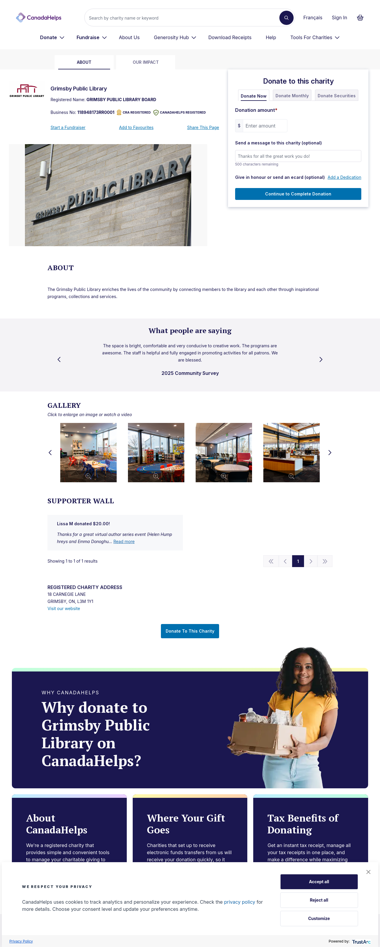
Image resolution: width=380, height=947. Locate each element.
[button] (368, 872)
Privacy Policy (21, 941)
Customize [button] (319, 918)
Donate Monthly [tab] (292, 95)
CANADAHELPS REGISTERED (179, 112)
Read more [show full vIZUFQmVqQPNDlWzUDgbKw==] (123, 541)
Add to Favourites (136, 127)
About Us (129, 37)
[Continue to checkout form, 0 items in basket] (362, 17)
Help (271, 37)
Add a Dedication (344, 177)
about (84, 62)
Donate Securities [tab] (337, 95)
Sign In (339, 17)
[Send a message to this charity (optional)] (298, 156)
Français (312, 17)
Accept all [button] (319, 881)
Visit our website (64, 608)
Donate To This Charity (190, 631)
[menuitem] (52, 37)
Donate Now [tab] (254, 95)
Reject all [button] (319, 900)
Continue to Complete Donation (298, 193)
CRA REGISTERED (134, 112)
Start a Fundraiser (68, 127)
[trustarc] (361, 941)
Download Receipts (229, 37)
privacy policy (239, 902)
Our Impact (146, 62)
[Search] (184, 18)
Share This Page (203, 127)
